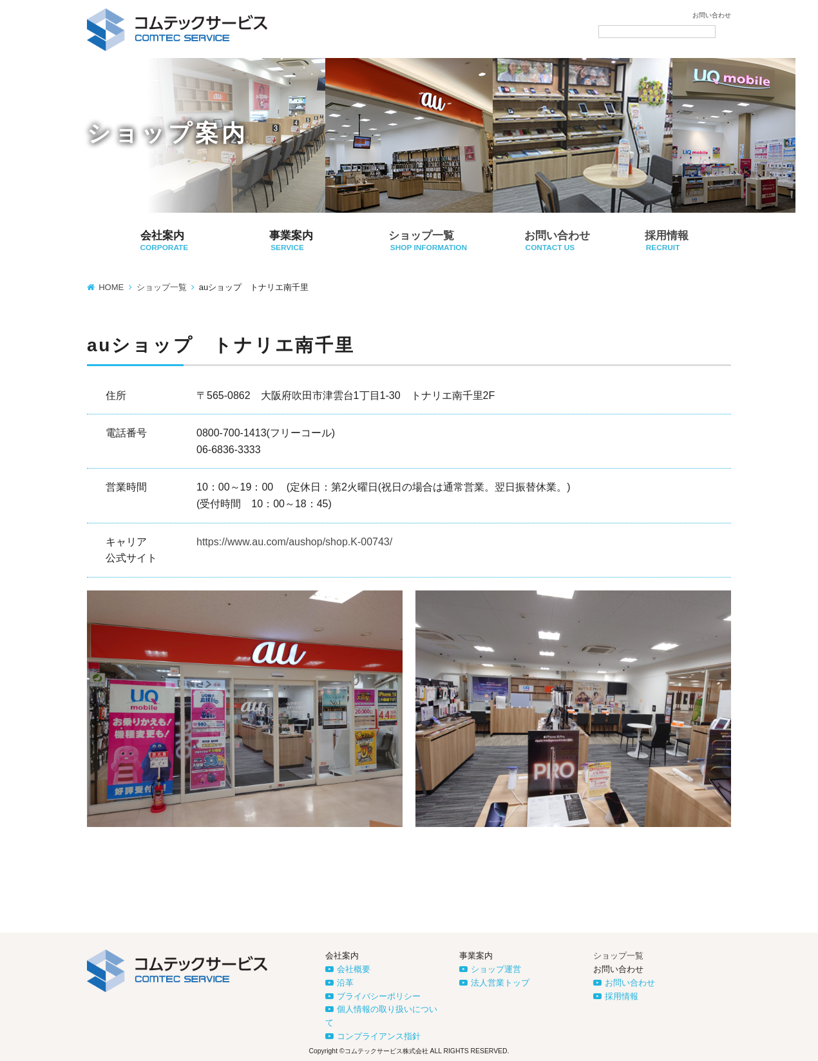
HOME (111, 287)
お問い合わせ (711, 15)
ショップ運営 (496, 969)
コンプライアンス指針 (379, 1036)
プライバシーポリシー (379, 996)
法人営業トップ (500, 983)
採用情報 (621, 996)
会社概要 (353, 969)
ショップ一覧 (162, 287)
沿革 (345, 983)
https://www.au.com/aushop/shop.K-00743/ (294, 541)
